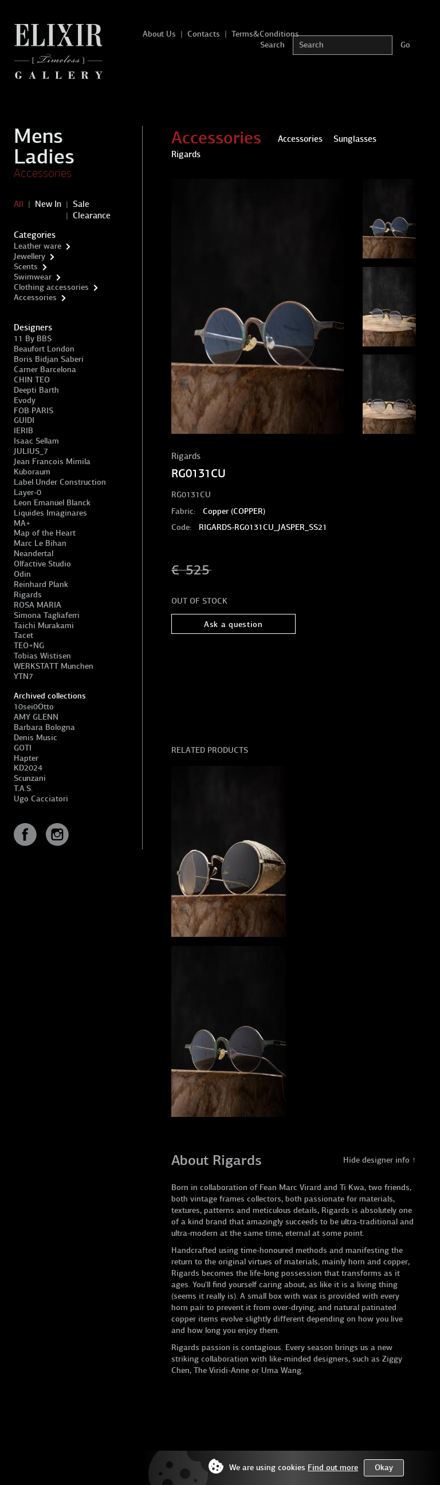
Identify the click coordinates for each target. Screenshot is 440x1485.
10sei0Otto (34, 707)
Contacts (203, 34)
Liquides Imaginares (50, 513)
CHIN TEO (32, 380)
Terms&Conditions (265, 34)
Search (272, 45)
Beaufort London (44, 349)
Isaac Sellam (36, 441)
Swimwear (33, 277)
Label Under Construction (60, 482)
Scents (26, 267)
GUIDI (24, 420)
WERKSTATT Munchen (53, 666)
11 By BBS (33, 339)
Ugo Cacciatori (41, 799)
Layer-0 (27, 492)
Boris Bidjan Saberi (49, 359)
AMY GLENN (36, 717)
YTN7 (23, 676)
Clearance (92, 215)
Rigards (28, 595)
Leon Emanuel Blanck (52, 503)
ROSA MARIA (37, 605)
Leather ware (37, 246)
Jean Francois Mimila (52, 461)
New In (48, 204)
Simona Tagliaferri (47, 615)
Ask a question (233, 624)
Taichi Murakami (44, 625)
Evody (25, 400)
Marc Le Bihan (40, 543)
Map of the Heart (45, 533)
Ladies (44, 156)
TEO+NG (29, 645)
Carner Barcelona (45, 369)
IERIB (23, 431)
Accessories (43, 173)
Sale (81, 204)
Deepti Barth (36, 390)
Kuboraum (32, 472)
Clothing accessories (51, 287)
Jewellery (29, 256)
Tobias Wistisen (42, 656)
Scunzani (30, 778)
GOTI (23, 748)
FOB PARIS (33, 411)
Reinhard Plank (41, 584)
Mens (38, 136)
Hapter (26, 758)
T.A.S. (23, 788)
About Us (159, 34)
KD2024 (28, 768)
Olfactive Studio (42, 564)
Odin (22, 574)
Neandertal (33, 553)
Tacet (23, 635)
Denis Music (35, 737)
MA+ (22, 523)
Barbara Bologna (44, 727)
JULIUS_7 (31, 451)
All (18, 204)
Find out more (333, 1467)
